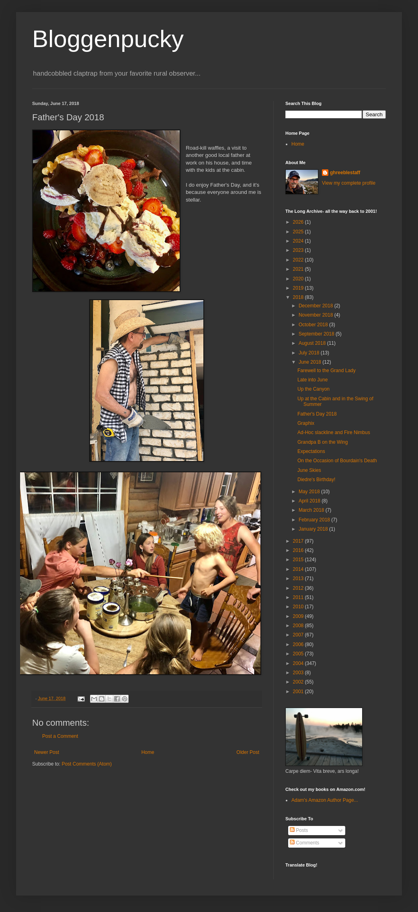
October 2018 (314, 324)
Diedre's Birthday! (316, 479)
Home (147, 752)
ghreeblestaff (345, 172)
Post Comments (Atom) (86, 764)
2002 (299, 682)
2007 (299, 635)
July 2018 (310, 353)
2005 (299, 654)
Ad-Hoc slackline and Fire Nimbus (333, 432)
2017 (299, 541)
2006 (299, 644)
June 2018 (310, 362)
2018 (299, 297)
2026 (299, 222)
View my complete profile (348, 183)
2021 (299, 269)
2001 (299, 691)
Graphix (305, 423)
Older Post (247, 752)
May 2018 (310, 491)
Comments (304, 843)
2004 (299, 663)
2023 (299, 250)
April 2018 (310, 501)
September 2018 (317, 334)
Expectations (311, 451)
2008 (299, 625)
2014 (299, 569)
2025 (299, 232)
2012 (299, 588)
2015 (299, 559)
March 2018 (312, 510)
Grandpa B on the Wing (322, 442)
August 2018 (313, 343)
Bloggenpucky (108, 38)
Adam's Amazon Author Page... (324, 800)
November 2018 (316, 315)
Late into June (312, 380)
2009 (299, 616)
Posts (299, 830)
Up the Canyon (313, 389)
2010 (299, 606)
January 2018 (314, 529)
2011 (299, 597)
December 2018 (316, 306)
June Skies (309, 470)
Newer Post (46, 752)
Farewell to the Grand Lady (326, 370)
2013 (299, 578)
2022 (299, 260)
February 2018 (315, 520)
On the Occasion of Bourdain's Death (337, 460)
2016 (299, 550)
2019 (299, 288)
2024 (299, 241)
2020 (299, 279)
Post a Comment (60, 736)
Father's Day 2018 (317, 414)
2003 (299, 672)
